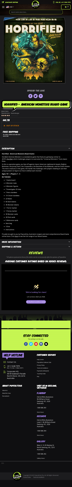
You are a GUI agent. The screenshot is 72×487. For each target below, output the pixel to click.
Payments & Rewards (43, 371)
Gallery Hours (41, 458)
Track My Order (41, 374)
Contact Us (11, 362)
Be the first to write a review (36, 302)
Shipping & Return (11, 246)
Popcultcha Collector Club (44, 362)
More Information (11, 241)
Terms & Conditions (42, 368)
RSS (2, 463)
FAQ (38, 376)
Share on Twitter (35, 96)
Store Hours (40, 412)
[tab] (36, 148)
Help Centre (40, 359)
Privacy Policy (41, 365)
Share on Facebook (30, 96)
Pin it (41, 96)
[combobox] (36, 12)
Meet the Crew (6, 393)
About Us (5, 390)
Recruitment (5, 396)
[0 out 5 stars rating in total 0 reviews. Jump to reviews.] (9, 115)
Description (8, 148)
